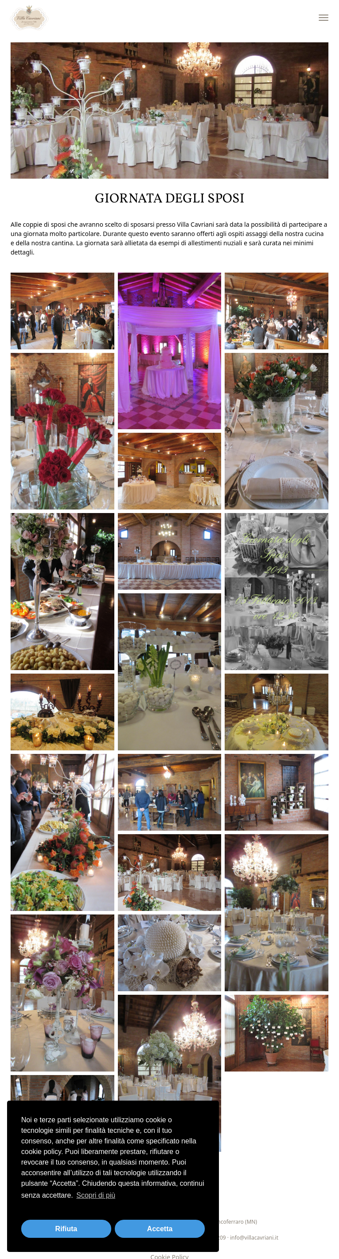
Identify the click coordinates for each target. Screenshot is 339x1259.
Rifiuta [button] (66, 1229)
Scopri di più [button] (95, 1195)
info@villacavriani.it (254, 1237)
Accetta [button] (160, 1229)
